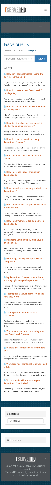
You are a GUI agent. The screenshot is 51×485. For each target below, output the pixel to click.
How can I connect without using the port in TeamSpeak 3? (23, 75)
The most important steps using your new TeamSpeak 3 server (24, 333)
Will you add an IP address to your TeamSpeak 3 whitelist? (22, 382)
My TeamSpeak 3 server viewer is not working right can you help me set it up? (24, 279)
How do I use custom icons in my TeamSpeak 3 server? (21, 141)
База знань (19, 50)
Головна (7, 50)
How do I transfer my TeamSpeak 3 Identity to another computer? (23, 124)
